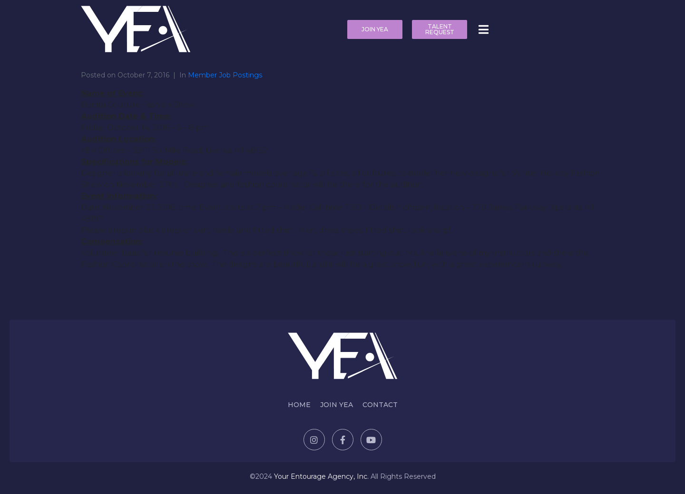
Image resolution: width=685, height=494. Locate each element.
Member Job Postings (225, 75)
